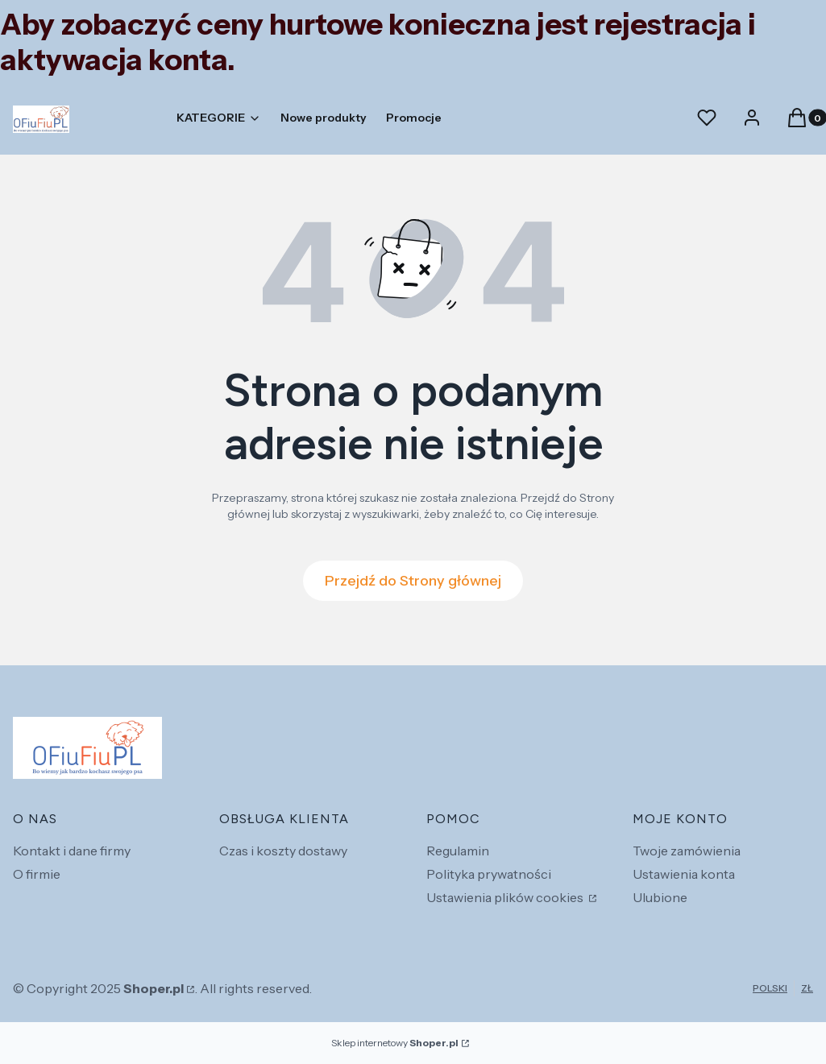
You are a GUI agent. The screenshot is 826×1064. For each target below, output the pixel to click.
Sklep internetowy (395, 1043)
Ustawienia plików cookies (506, 897)
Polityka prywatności (488, 874)
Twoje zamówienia (687, 851)
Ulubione (660, 897)
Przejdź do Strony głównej (413, 581)
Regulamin (457, 851)
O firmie (36, 874)
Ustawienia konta (684, 874)
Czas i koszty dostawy (283, 851)
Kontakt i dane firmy (72, 851)
